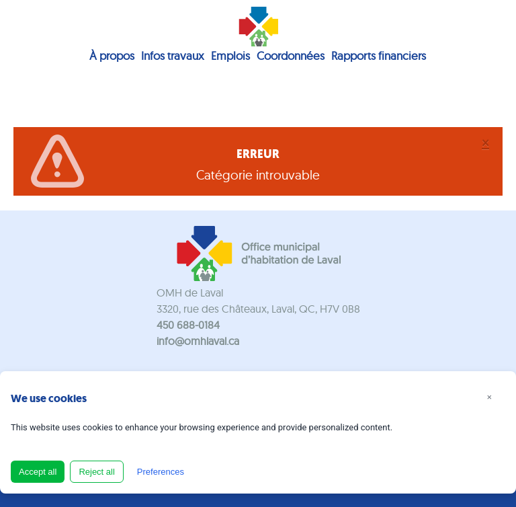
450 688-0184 (188, 325)
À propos (111, 55)
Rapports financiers (378, 55)
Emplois (230, 55)
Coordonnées (291, 55)
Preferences (160, 472)
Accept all (37, 472)
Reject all (96, 472)
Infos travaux (172, 55)
